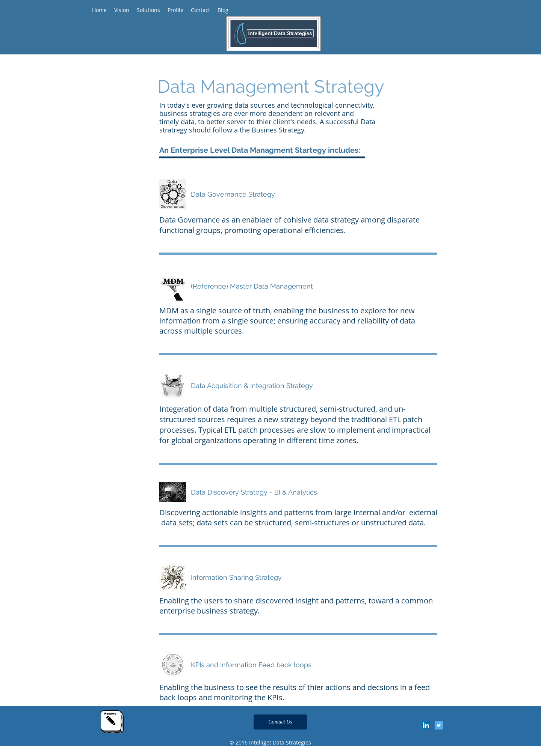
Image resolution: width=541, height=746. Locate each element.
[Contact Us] (280, 721)
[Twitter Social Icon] (439, 725)
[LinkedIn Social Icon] (426, 725)
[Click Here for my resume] (112, 721)
